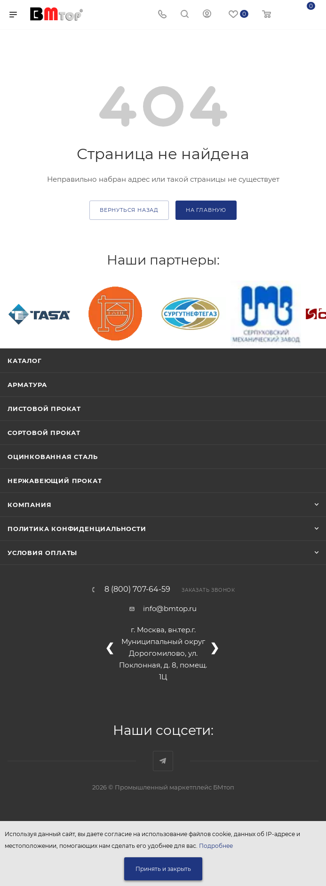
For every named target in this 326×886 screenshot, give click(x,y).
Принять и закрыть (163, 868)
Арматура (27, 384)
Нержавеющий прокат (55, 480)
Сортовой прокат (44, 432)
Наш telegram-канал (163, 761)
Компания (29, 504)
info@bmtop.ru (170, 608)
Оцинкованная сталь (52, 456)
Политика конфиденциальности (77, 528)
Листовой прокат (44, 408)
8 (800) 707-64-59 (137, 589)
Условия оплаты (42, 552)
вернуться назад (129, 210)
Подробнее (216, 845)
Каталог (25, 360)
